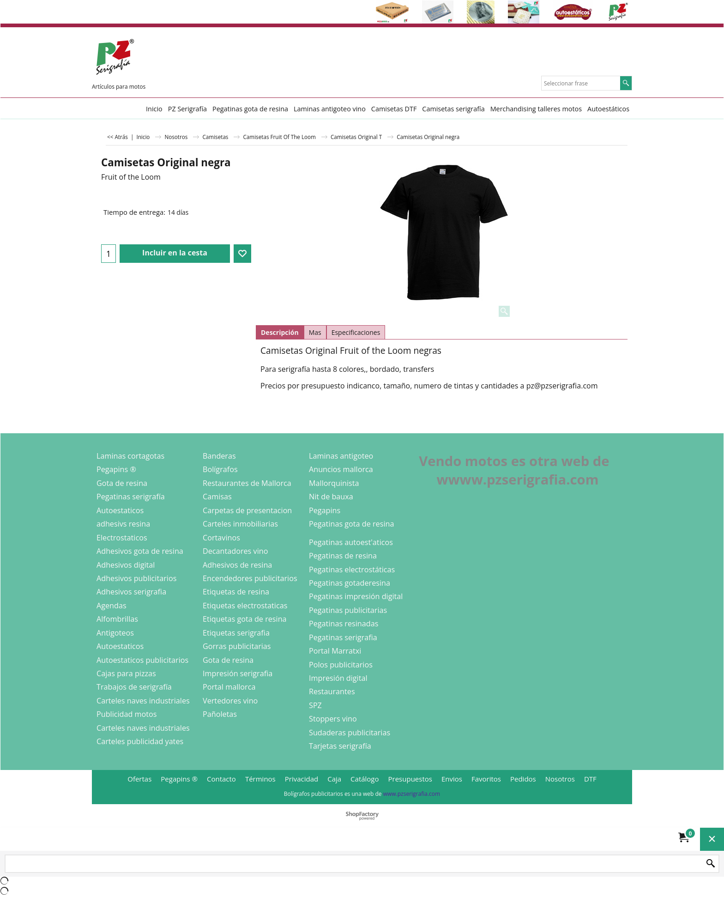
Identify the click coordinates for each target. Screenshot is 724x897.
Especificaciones (356, 332)
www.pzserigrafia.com (411, 794)
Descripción (280, 332)
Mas (315, 332)
